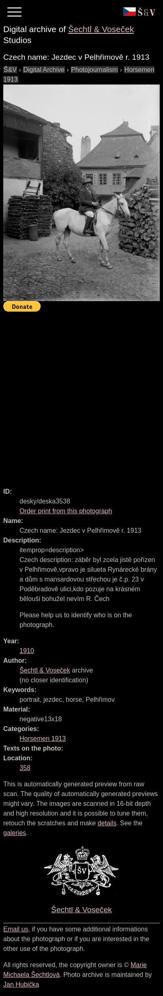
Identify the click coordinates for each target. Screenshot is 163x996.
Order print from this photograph (66, 511)
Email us (15, 929)
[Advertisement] (81, 396)
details (107, 823)
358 (25, 767)
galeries (14, 832)
